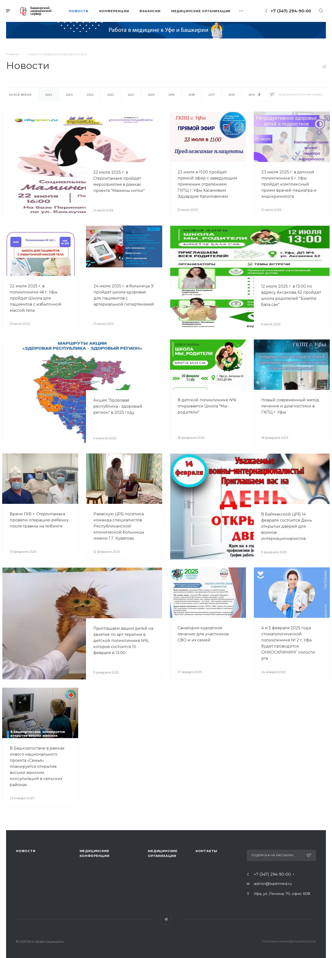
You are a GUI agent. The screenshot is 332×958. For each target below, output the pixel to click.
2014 (252, 94)
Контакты (206, 851)
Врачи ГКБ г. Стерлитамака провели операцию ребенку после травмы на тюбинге (39, 520)
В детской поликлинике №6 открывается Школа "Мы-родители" (207, 406)
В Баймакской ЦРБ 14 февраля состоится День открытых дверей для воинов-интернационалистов (286, 526)
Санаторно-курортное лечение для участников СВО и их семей (203, 634)
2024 (69, 94)
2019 (172, 94)
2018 (192, 94)
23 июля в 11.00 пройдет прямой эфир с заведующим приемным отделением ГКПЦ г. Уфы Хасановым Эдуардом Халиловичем (207, 184)
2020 (151, 94)
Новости (26, 851)
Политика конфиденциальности (289, 941)
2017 (212, 94)
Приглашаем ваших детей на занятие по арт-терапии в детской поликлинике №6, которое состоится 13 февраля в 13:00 (123, 640)
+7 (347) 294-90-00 (291, 11)
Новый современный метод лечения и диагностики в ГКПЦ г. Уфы (290, 406)
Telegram (166, 919)
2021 (131, 94)
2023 (90, 94)
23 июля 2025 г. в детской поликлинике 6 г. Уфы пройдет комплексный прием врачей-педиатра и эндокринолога (288, 184)
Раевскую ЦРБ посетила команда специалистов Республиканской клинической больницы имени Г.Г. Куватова (119, 526)
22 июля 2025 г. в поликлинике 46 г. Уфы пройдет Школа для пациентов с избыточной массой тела (35, 298)
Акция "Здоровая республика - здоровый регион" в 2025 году (117, 406)
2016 (231, 94)
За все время (20, 94)
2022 (110, 94)
